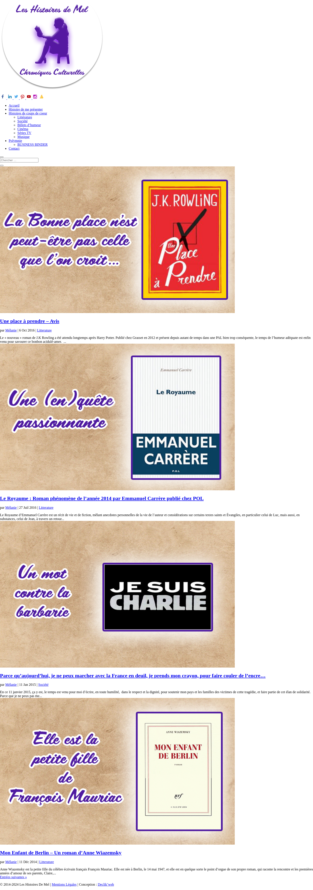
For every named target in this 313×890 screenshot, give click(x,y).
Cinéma (22, 129)
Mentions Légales (64, 884)
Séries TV (24, 133)
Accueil (14, 105)
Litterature (44, 330)
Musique (23, 137)
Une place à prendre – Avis (29, 321)
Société (22, 121)
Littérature (24, 117)
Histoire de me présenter (26, 109)
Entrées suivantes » (13, 877)
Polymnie (15, 141)
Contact (14, 148)
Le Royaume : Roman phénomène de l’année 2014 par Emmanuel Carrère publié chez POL (102, 498)
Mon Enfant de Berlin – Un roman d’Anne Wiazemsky (61, 852)
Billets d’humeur (29, 125)
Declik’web (106, 884)
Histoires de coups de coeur (28, 113)
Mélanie (11, 330)
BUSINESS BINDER (32, 144)
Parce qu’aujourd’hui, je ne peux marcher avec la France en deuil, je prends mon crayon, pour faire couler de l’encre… (133, 675)
